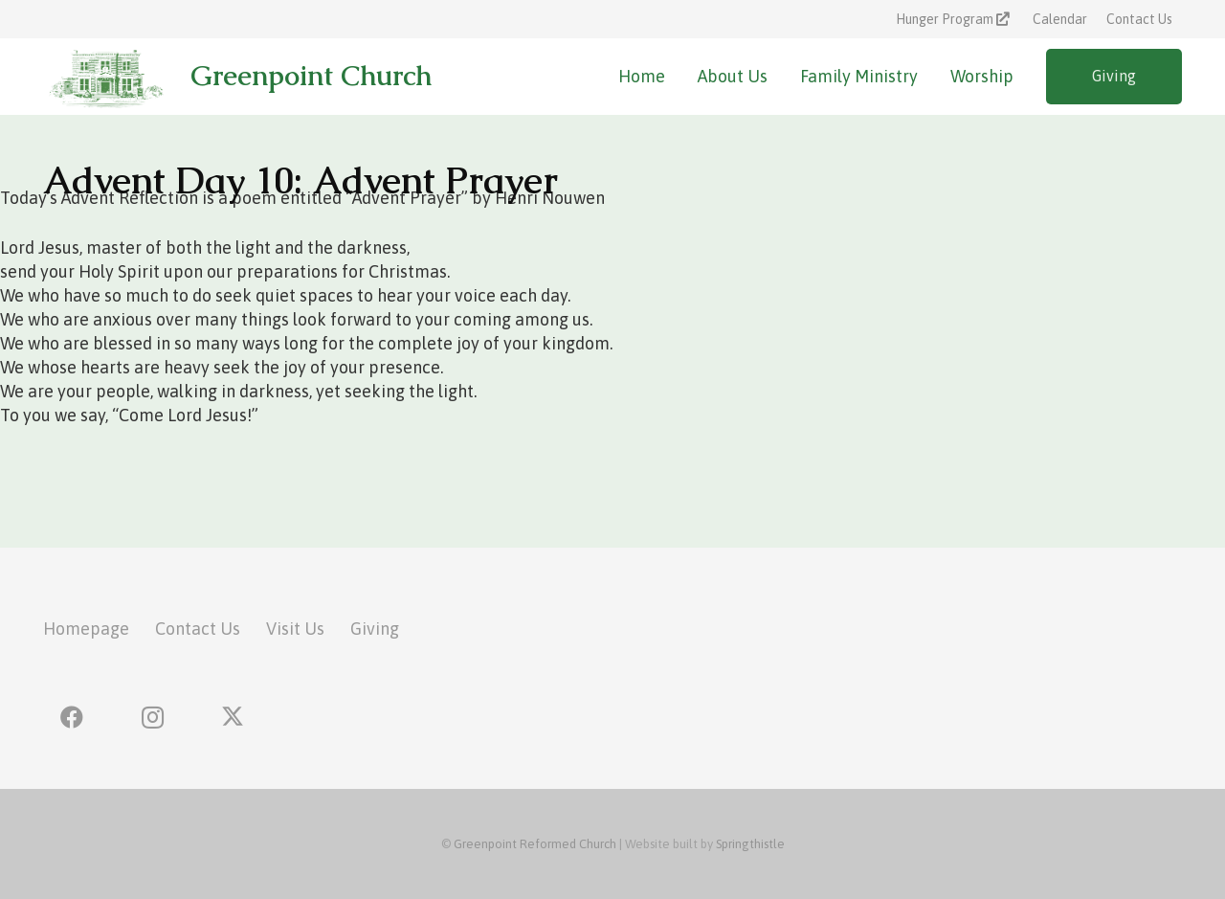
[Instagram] (152, 717)
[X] (232, 717)
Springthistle (750, 844)
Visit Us (295, 628)
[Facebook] (71, 717)
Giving (374, 628)
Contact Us (197, 628)
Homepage (86, 628)
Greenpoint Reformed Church (535, 844)
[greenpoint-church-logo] (105, 77)
